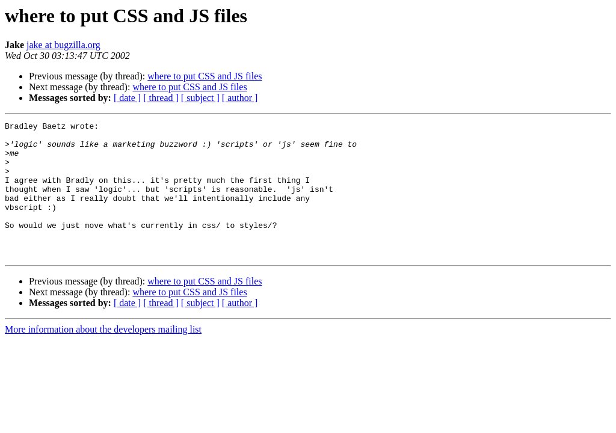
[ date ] (127, 98)
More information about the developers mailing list (103, 356)
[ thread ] (161, 98)
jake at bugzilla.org (63, 45)
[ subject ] (200, 98)
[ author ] (240, 98)
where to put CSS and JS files (204, 76)
